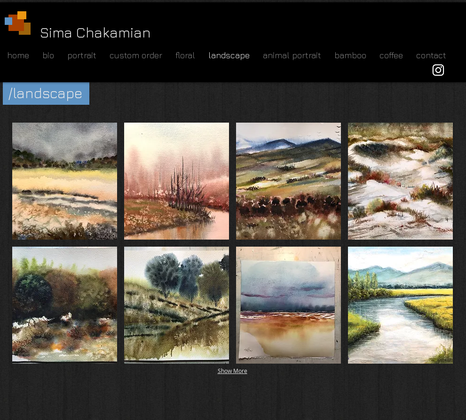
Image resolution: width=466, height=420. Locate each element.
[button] (64, 181)
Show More (232, 370)
